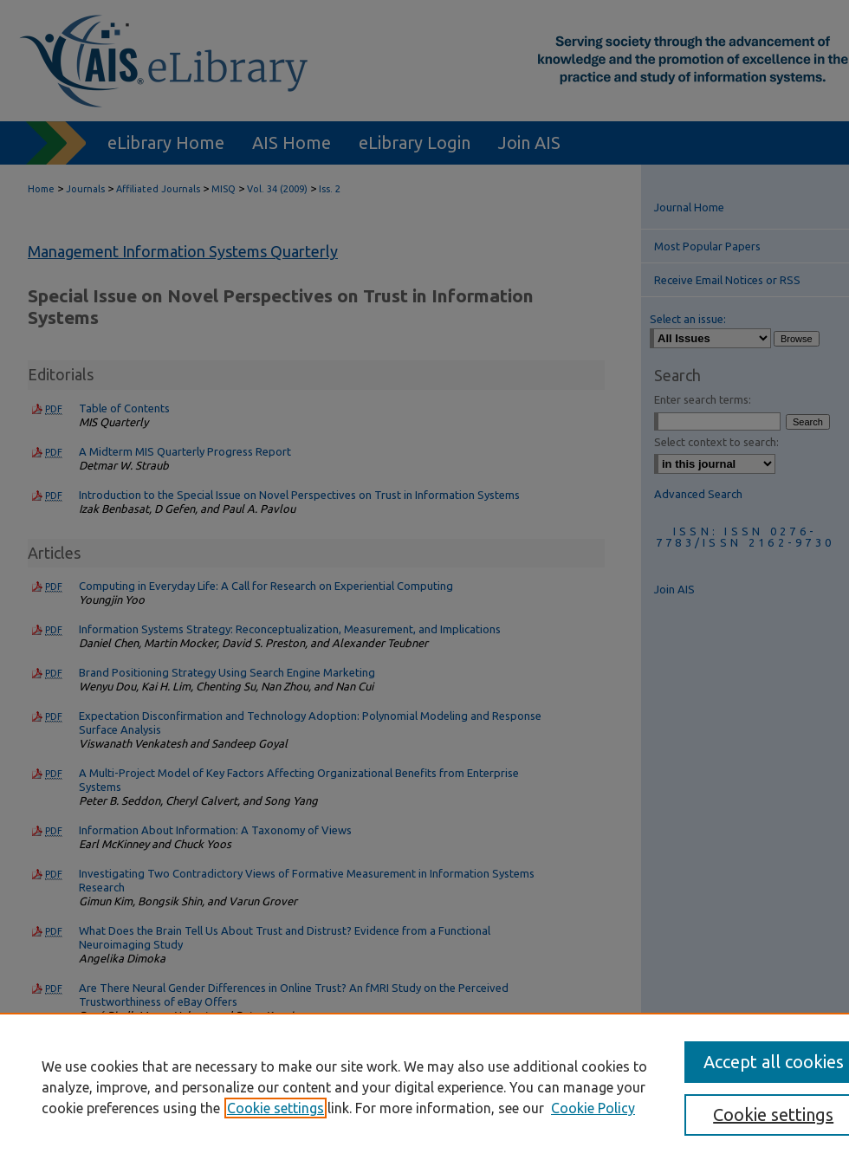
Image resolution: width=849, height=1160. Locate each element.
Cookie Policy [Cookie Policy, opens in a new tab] (593, 1108)
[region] (424, 1086)
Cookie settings (275, 1108)
